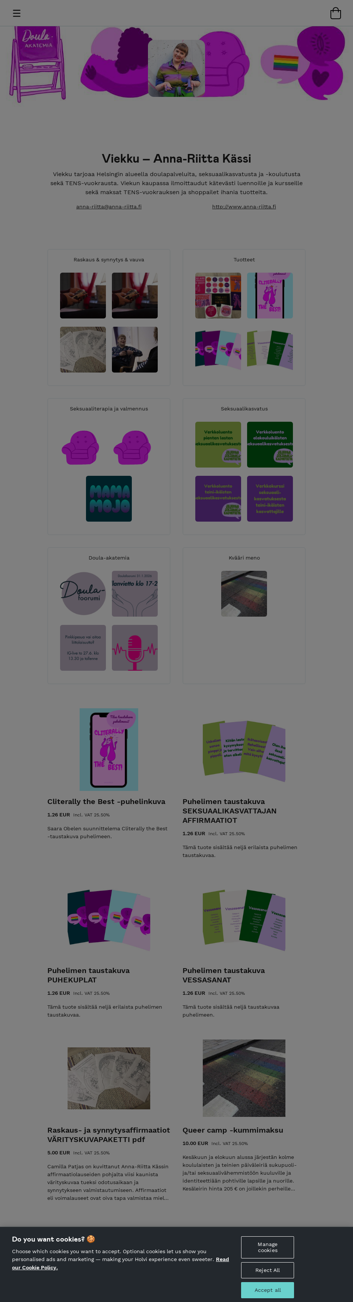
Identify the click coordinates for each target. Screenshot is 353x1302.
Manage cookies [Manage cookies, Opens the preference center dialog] (268, 1251)
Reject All (267, 1274)
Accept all (268, 1294)
